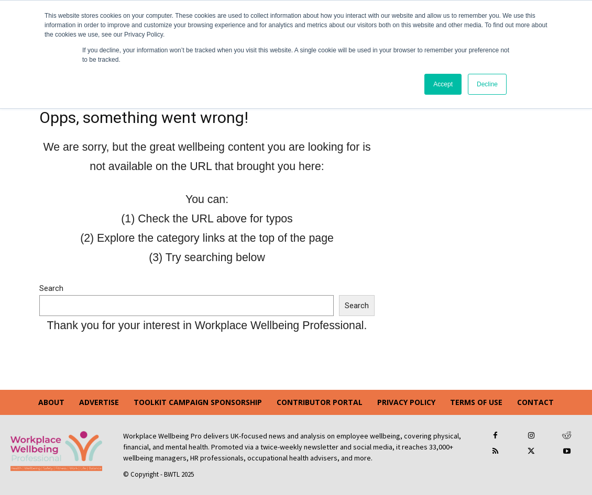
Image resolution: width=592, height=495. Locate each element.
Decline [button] (487, 84)
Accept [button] (443, 84)
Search (51, 288)
